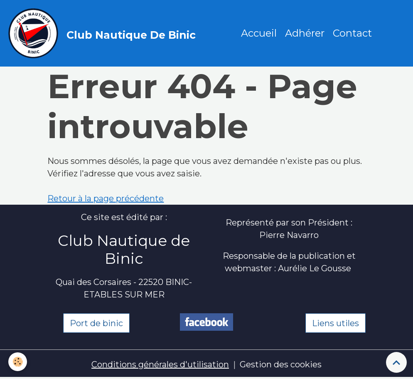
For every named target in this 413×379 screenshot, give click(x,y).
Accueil (259, 33)
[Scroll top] (396, 362)
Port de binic (96, 323)
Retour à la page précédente (105, 198)
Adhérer (304, 33)
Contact (352, 33)
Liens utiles (335, 323)
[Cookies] (17, 361)
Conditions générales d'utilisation (160, 364)
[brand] (104, 33)
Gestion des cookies (281, 364)
